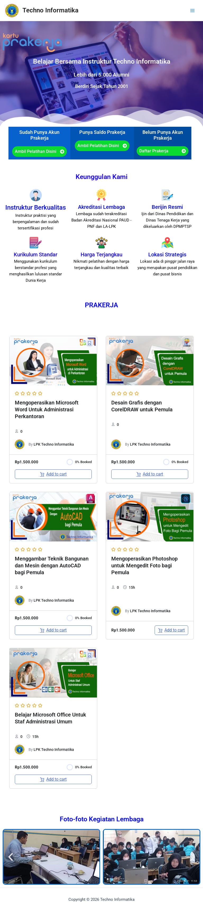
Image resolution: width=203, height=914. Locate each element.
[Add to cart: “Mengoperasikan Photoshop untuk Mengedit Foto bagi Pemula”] (171, 630)
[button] (10, 857)
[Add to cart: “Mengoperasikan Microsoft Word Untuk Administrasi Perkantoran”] (53, 474)
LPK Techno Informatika (54, 444)
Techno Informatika (50, 10)
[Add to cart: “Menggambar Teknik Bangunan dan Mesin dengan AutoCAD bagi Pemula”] (53, 630)
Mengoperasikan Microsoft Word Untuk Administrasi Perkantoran (47, 409)
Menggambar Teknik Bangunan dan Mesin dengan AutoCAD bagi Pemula (52, 565)
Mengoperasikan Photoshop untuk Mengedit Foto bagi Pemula (144, 565)
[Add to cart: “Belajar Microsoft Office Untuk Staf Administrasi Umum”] (53, 779)
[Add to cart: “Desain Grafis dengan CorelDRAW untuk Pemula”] (149, 474)
